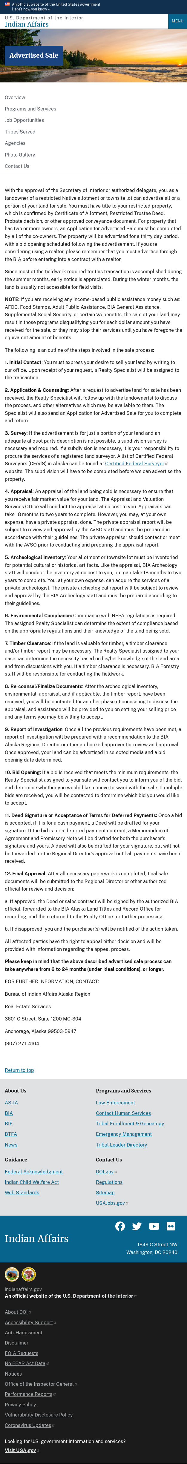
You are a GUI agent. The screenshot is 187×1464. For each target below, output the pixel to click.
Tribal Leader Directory (121, 1145)
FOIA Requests (21, 1353)
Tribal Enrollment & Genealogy (130, 1124)
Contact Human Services (123, 1113)
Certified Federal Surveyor (136, 463)
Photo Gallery (20, 155)
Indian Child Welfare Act (32, 1182)
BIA (9, 1113)
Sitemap (105, 1193)
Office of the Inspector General (41, 1384)
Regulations (109, 1182)
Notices (13, 1374)
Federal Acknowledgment (34, 1172)
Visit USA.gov (22, 1450)
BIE (9, 1124)
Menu (177, 21)
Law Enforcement (115, 1103)
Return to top (19, 1070)
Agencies (15, 143)
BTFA (11, 1134)
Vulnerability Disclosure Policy (39, 1415)
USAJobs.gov (112, 1203)
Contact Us (17, 166)
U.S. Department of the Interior (100, 1296)
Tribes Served (20, 132)
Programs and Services (30, 109)
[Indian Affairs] (86, 24)
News (11, 1145)
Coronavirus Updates (30, 1425)
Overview (15, 97)
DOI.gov (107, 1172)
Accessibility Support (31, 1322)
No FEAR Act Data (27, 1363)
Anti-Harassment (23, 1333)
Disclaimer (16, 1343)
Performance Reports (30, 1394)
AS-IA (11, 1103)
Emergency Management (124, 1134)
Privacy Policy (20, 1405)
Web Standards (22, 1193)
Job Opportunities (24, 120)
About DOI (18, 1312)
